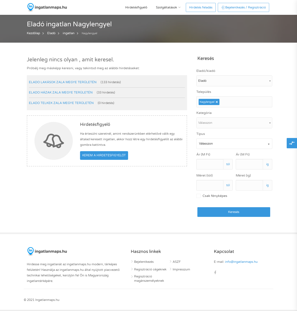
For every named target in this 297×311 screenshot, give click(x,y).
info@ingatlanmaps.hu (241, 262)
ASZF (177, 262)
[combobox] (234, 80)
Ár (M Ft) (203, 154)
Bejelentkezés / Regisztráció (243, 7)
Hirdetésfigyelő (136, 7)
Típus (200, 134)
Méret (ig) (243, 175)
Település (203, 92)
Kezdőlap (33, 33)
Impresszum (181, 269)
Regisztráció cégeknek (150, 269)
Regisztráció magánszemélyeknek (149, 279)
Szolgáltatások (166, 7)
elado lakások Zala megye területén (63, 82)
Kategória (204, 113)
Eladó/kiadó (205, 71)
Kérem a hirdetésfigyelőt (104, 155)
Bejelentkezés (144, 262)
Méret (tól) (204, 175)
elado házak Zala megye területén (61, 92)
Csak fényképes (211, 196)
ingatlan (68, 33)
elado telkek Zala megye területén (61, 103)
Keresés (233, 212)
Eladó (51, 33)
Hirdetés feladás (200, 7)
